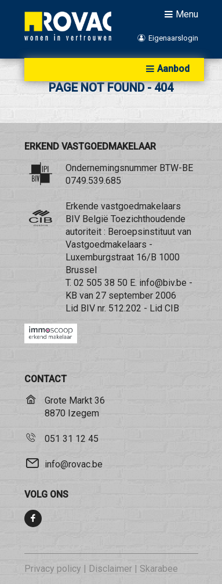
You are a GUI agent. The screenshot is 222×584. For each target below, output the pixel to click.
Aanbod (166, 69)
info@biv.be (163, 282)
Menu (180, 14)
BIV (88, 308)
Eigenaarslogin (167, 38)
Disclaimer (110, 568)
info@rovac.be (74, 464)
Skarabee (159, 568)
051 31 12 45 (72, 438)
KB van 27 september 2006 (120, 295)
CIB (172, 308)
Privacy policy (52, 568)
